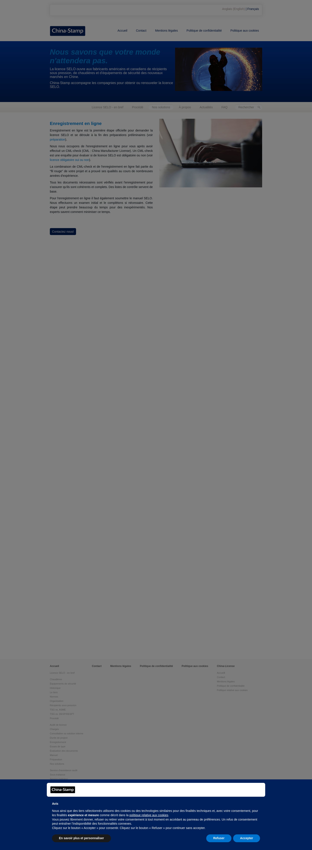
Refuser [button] (218, 838)
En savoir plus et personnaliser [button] (81, 838)
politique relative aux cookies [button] (148, 815)
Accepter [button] (246, 838)
